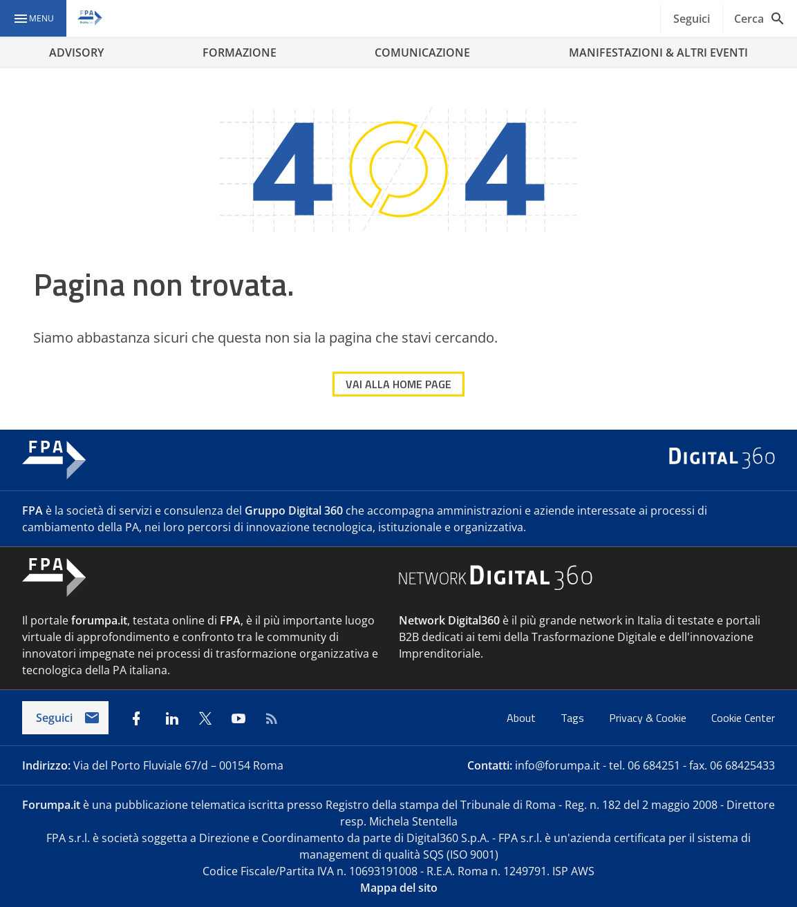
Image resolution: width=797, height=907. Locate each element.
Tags (574, 717)
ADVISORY (76, 52)
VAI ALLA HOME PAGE (398, 384)
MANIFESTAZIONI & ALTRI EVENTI (658, 52)
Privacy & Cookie (649, 717)
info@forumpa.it (557, 765)
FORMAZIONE (239, 52)
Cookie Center (743, 717)
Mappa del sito (399, 887)
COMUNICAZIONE (422, 52)
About (522, 717)
